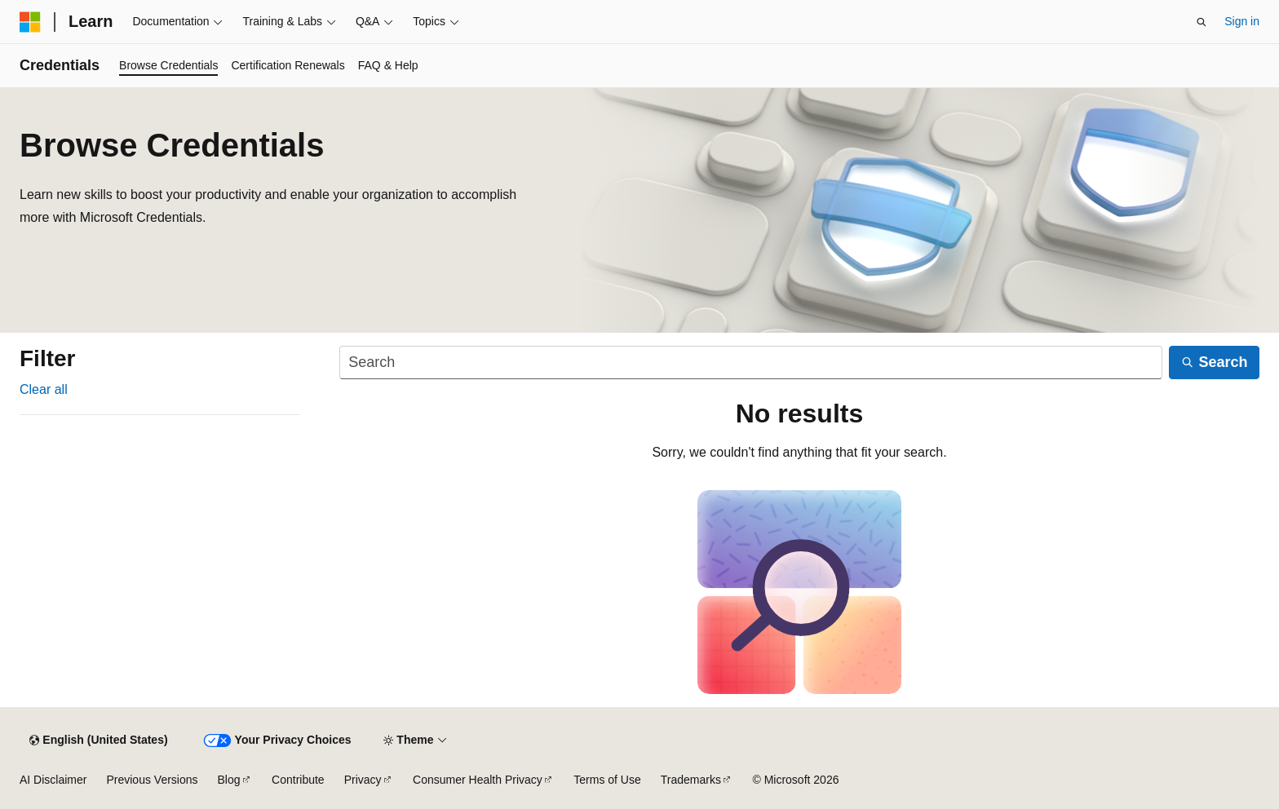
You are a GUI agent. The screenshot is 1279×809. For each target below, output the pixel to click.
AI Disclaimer (53, 779)
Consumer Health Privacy (477, 779)
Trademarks (691, 779)
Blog (229, 779)
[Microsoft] (30, 22)
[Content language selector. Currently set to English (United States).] (98, 740)
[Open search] (1201, 22)
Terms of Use (606, 779)
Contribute (298, 779)
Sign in (1241, 21)
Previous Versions (151, 779)
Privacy (363, 779)
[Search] (750, 362)
